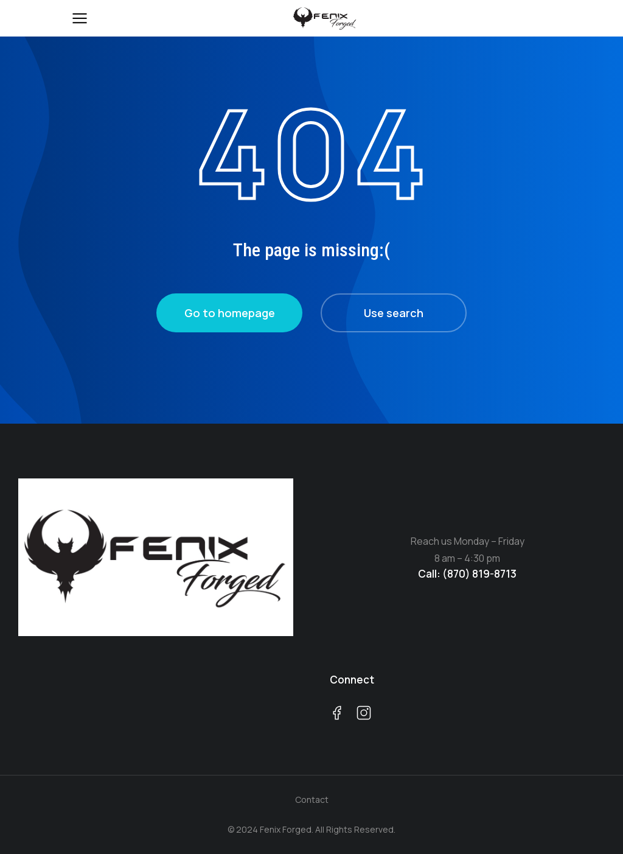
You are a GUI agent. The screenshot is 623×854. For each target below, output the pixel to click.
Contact (312, 799)
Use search (393, 313)
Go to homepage (229, 313)
